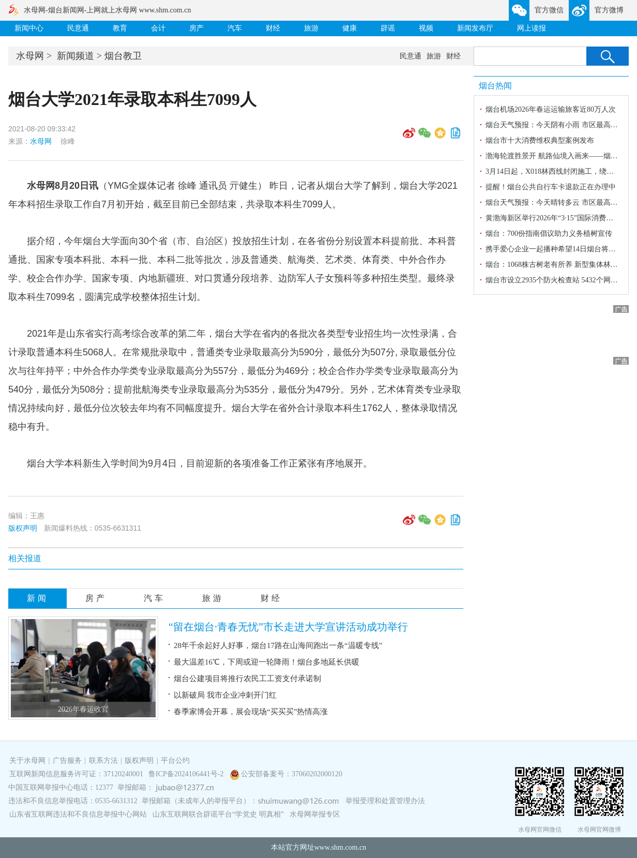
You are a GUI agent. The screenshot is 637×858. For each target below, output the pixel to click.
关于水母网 (28, 760)
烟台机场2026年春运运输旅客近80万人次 (551, 109)
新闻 (38, 598)
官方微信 (549, 10)
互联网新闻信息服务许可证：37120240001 (76, 774)
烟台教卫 (123, 56)
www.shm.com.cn (340, 847)
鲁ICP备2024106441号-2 (186, 774)
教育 (120, 28)
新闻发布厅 (475, 28)
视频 (426, 28)
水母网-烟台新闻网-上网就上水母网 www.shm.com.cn (107, 10)
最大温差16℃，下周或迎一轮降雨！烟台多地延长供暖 (266, 662)
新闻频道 (75, 56)
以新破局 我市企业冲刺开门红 (225, 695)
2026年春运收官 (83, 709)
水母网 (30, 56)
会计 (158, 28)
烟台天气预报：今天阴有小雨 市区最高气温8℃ (560, 125)
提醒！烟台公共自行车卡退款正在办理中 (551, 187)
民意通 (78, 28)
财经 (273, 28)
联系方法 (103, 760)
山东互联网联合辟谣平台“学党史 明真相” (218, 814)
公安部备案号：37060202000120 (291, 774)
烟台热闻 (495, 85)
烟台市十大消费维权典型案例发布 (540, 140)
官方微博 (609, 10)
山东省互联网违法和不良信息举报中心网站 (78, 814)
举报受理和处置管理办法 (385, 801)
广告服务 (67, 760)
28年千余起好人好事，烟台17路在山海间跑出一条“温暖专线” (278, 645)
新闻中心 (28, 28)
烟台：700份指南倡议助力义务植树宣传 (549, 233)
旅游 (311, 28)
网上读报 (531, 28)
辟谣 (388, 28)
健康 (349, 28)
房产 (196, 28)
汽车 (235, 28)
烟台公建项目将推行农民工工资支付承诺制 (247, 678)
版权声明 (22, 528)
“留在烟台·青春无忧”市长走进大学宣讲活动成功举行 (288, 627)
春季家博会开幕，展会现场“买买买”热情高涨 (251, 712)
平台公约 (175, 760)
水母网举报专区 (315, 814)
